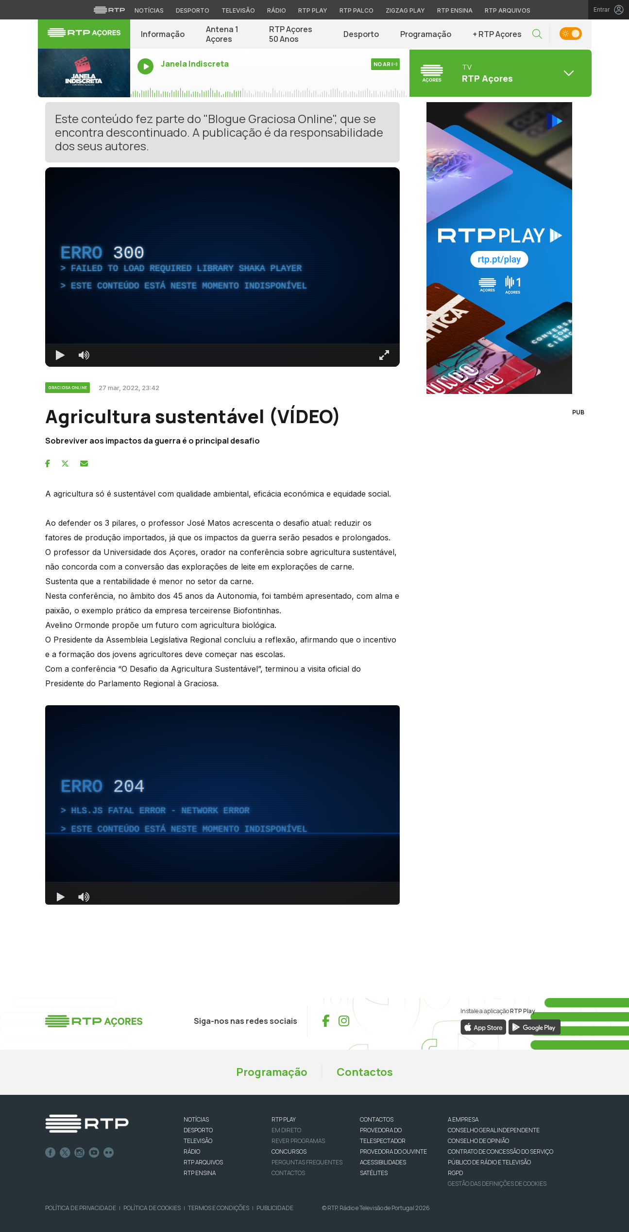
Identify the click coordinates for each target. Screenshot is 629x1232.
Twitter (65, 1152)
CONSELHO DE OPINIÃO (478, 1141)
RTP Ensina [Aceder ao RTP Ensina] (455, 10)
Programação (425, 34)
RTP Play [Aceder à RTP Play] (312, 10)
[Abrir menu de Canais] (499, 73)
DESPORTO (198, 1130)
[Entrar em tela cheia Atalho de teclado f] (384, 355)
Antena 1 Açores (222, 34)
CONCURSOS (289, 1151)
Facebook (50, 1152)
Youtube (94, 1152)
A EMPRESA (463, 1119)
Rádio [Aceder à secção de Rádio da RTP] (276, 10)
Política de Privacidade (80, 1208)
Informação (163, 34)
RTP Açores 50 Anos (290, 34)
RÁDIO (192, 1151)
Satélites (374, 1173)
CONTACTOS (376, 1119)
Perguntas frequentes (307, 1162)
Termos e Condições (218, 1208)
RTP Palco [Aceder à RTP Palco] (357, 10)
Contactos (365, 1072)
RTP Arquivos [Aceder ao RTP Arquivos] (507, 10)
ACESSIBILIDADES (383, 1162)
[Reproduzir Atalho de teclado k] (60, 355)
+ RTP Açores (497, 34)
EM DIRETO (286, 1130)
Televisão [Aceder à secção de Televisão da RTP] (238, 10)
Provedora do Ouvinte (393, 1151)
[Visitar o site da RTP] (109, 9)
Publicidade (274, 1208)
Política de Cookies (152, 1208)
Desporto (361, 34)
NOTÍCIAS (196, 1119)
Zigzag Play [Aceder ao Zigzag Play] (405, 10)
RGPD (455, 1173)
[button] (537, 34)
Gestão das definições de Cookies (497, 1183)
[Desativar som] (84, 355)
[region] (222, 267)
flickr (108, 1152)
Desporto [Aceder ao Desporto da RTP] (192, 10)
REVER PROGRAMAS (298, 1141)
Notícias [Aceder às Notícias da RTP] (149, 10)
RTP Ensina (200, 1173)
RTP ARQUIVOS (203, 1162)
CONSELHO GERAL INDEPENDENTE (494, 1130)
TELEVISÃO (198, 1141)
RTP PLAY (284, 1119)
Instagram (79, 1152)
